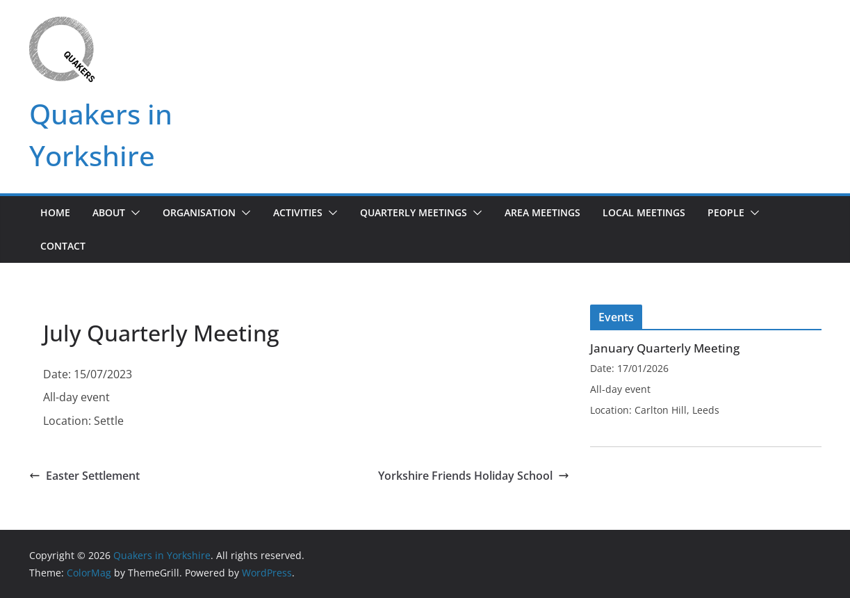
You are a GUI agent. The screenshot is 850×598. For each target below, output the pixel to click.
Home (55, 212)
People (726, 212)
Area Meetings (542, 212)
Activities (297, 212)
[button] (132, 213)
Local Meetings (644, 212)
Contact (62, 245)
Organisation (199, 212)
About (108, 212)
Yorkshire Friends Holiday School (473, 475)
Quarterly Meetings (413, 212)
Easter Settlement (84, 475)
